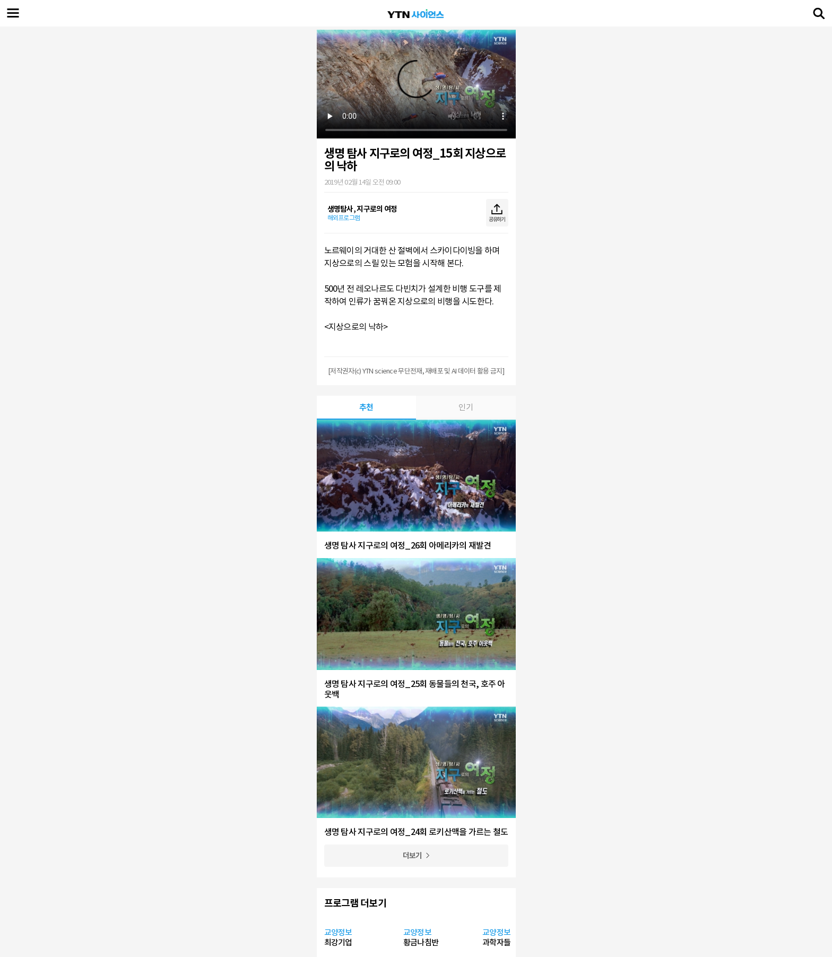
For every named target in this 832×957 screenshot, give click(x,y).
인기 (465, 407)
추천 (366, 407)
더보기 (412, 855)
